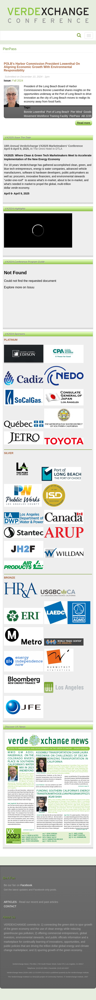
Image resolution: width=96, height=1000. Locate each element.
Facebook (26, 885)
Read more (83, 122)
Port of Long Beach (57, 111)
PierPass (74, 116)
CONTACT (10, 906)
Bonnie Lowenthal (34, 111)
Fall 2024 (17, 80)
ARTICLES (10, 901)
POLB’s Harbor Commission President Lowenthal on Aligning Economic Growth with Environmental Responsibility (42, 67)
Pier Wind (76, 111)
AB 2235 (86, 116)
